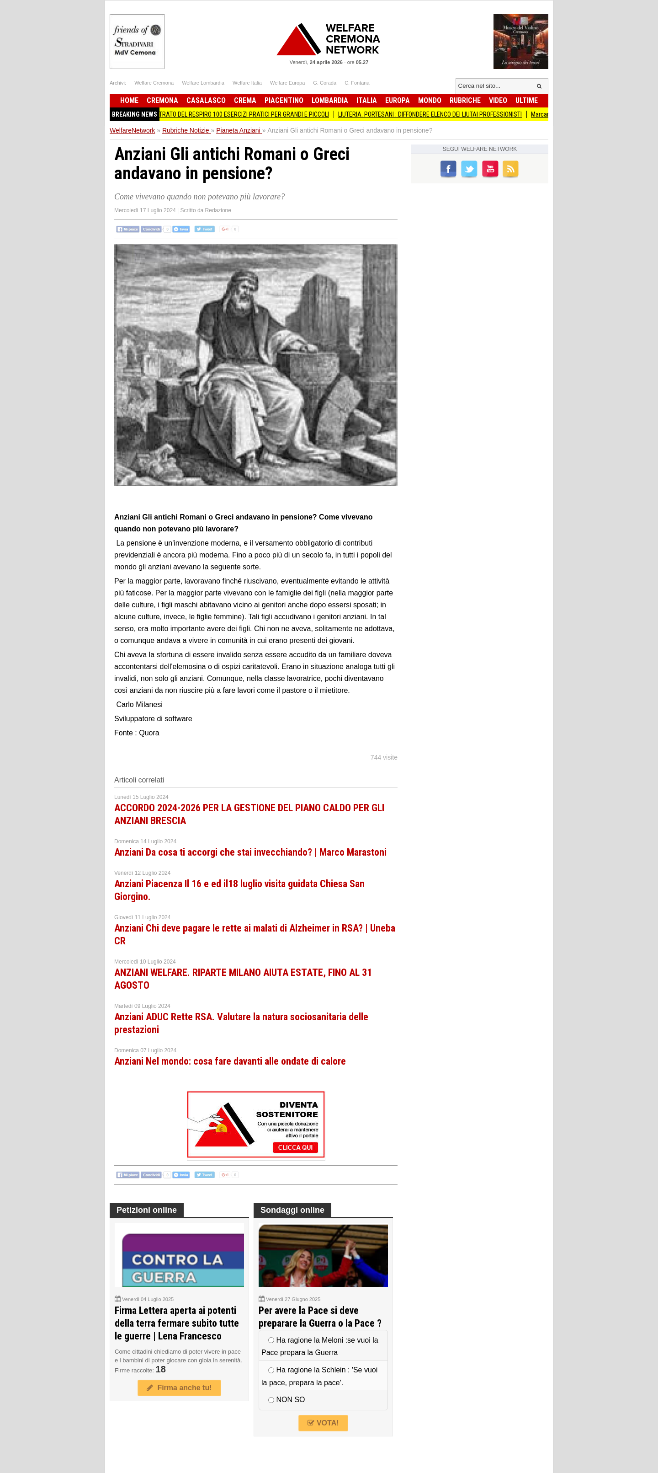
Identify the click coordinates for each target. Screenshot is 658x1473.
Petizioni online (147, 1210)
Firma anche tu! (179, 1388)
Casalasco (206, 100)
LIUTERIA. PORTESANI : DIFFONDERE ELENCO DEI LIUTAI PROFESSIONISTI (436, 114)
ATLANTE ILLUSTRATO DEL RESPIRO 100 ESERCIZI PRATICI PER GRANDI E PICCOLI (230, 114)
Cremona (162, 100)
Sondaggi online (292, 1210)
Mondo (429, 100)
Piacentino (284, 100)
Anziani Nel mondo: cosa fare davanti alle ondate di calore (230, 1061)
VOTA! (323, 1423)
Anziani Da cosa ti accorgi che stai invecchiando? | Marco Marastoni (250, 852)
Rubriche (465, 100)
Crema (245, 100)
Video (498, 100)
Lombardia (330, 100)
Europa (397, 100)
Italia (366, 100)
